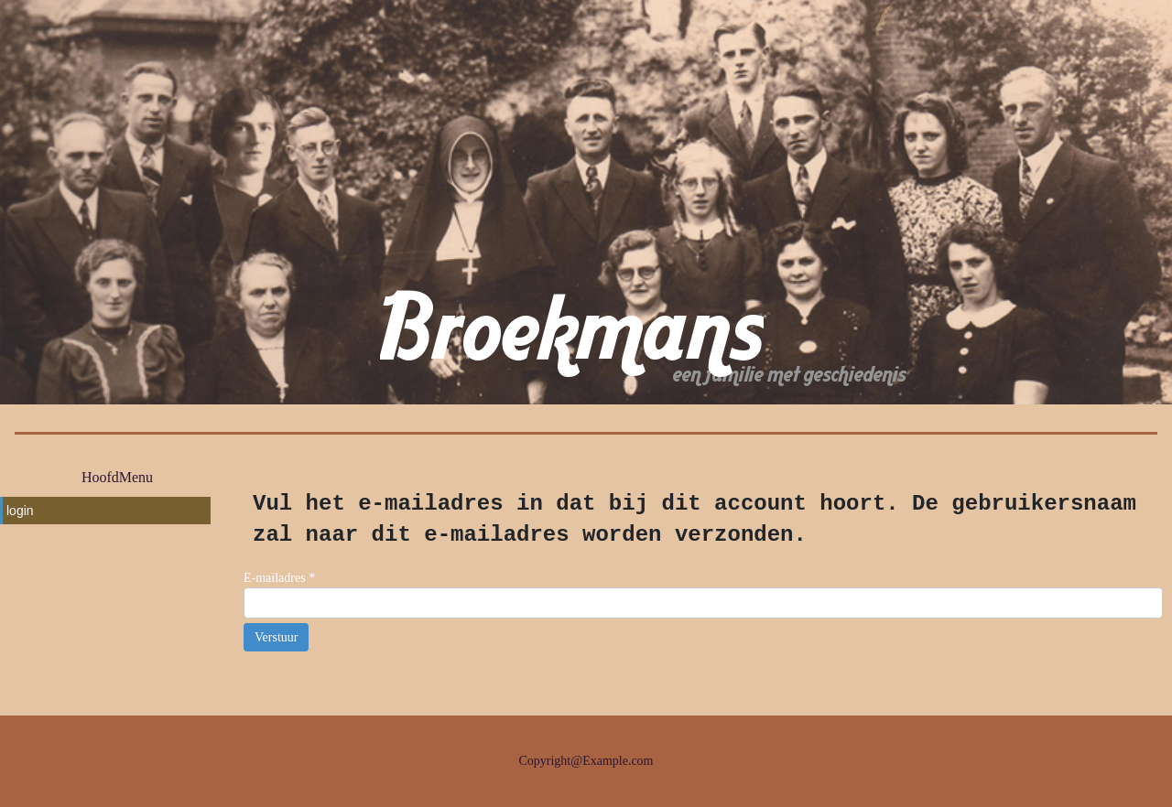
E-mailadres (279, 578)
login (20, 510)
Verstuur (276, 637)
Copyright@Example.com (585, 761)
